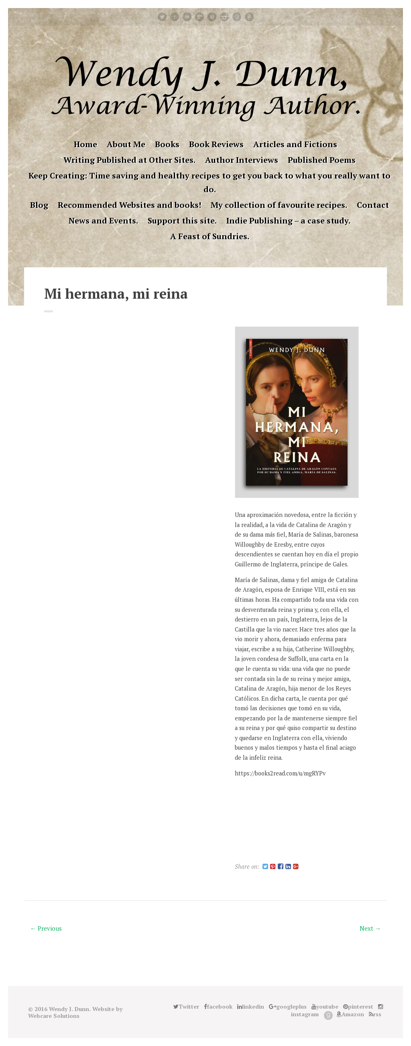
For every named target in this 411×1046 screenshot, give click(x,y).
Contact (373, 204)
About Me (126, 144)
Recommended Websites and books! (129, 204)
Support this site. (182, 220)
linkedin (187, 16)
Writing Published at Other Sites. (129, 159)
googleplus (199, 16)
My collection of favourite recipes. (279, 204)
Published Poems (322, 159)
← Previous (46, 928)
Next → (370, 928)
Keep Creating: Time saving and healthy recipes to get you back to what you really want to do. (209, 182)
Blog (39, 204)
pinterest (212, 16)
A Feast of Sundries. (209, 236)
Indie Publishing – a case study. (288, 220)
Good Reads (236, 16)
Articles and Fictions (295, 144)
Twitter (162, 16)
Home (85, 144)
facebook (174, 16)
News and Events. (103, 220)
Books (167, 144)
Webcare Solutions (53, 1015)
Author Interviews (241, 159)
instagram (224, 16)
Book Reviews (216, 144)
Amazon (249, 16)
